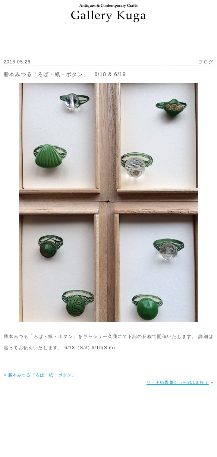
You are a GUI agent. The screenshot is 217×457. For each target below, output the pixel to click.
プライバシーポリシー (135, 427)
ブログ (205, 62)
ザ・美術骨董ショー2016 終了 (178, 382)
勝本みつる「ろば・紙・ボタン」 (42, 375)
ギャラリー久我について (44, 427)
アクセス (91, 427)
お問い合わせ (184, 427)
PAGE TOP (109, 408)
